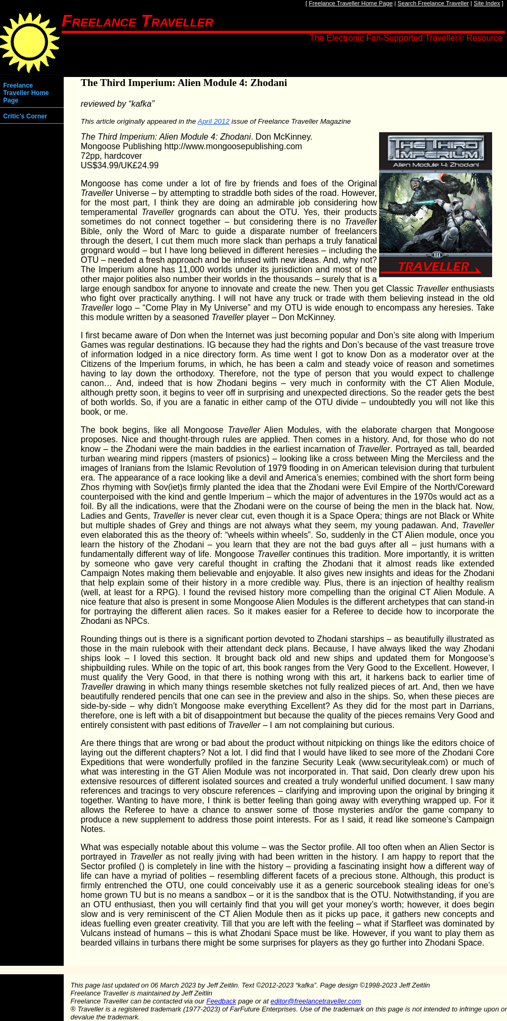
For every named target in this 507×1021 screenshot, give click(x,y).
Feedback (221, 1001)
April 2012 (213, 121)
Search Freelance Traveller (433, 3)
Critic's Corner (25, 116)
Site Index (487, 3)
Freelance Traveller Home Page (351, 3)
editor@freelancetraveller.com (316, 1001)
